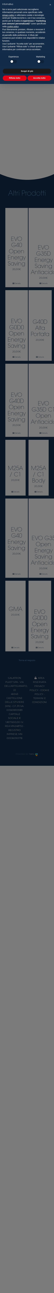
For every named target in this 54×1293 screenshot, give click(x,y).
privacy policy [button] (8, 15)
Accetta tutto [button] (39, 78)
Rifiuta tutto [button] (14, 78)
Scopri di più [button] (27, 71)
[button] (50, 4)
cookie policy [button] (12, 26)
